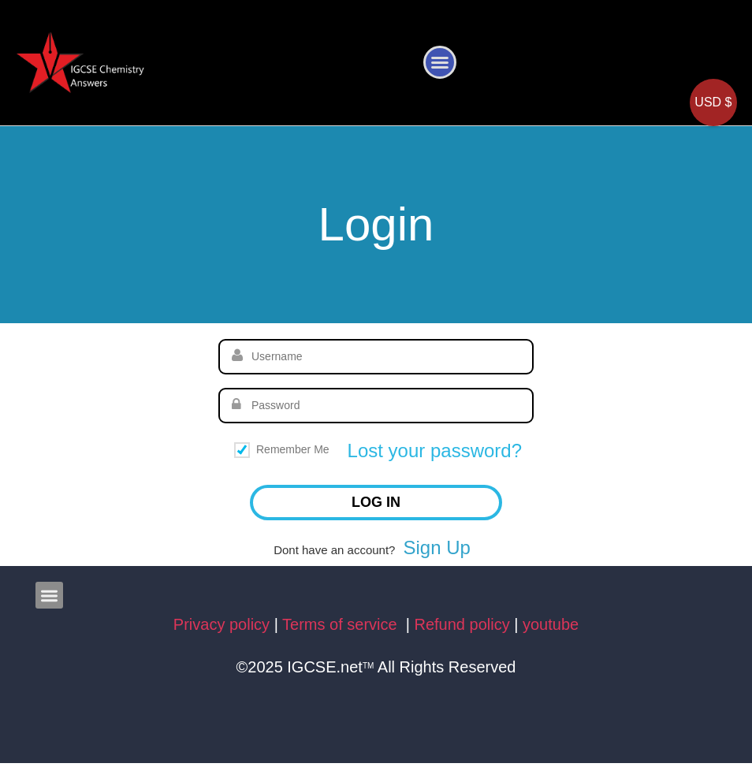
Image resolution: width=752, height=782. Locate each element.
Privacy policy (221, 624)
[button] (439, 62)
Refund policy (462, 624)
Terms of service (341, 624)
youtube (551, 624)
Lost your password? (435, 450)
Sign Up (436, 547)
